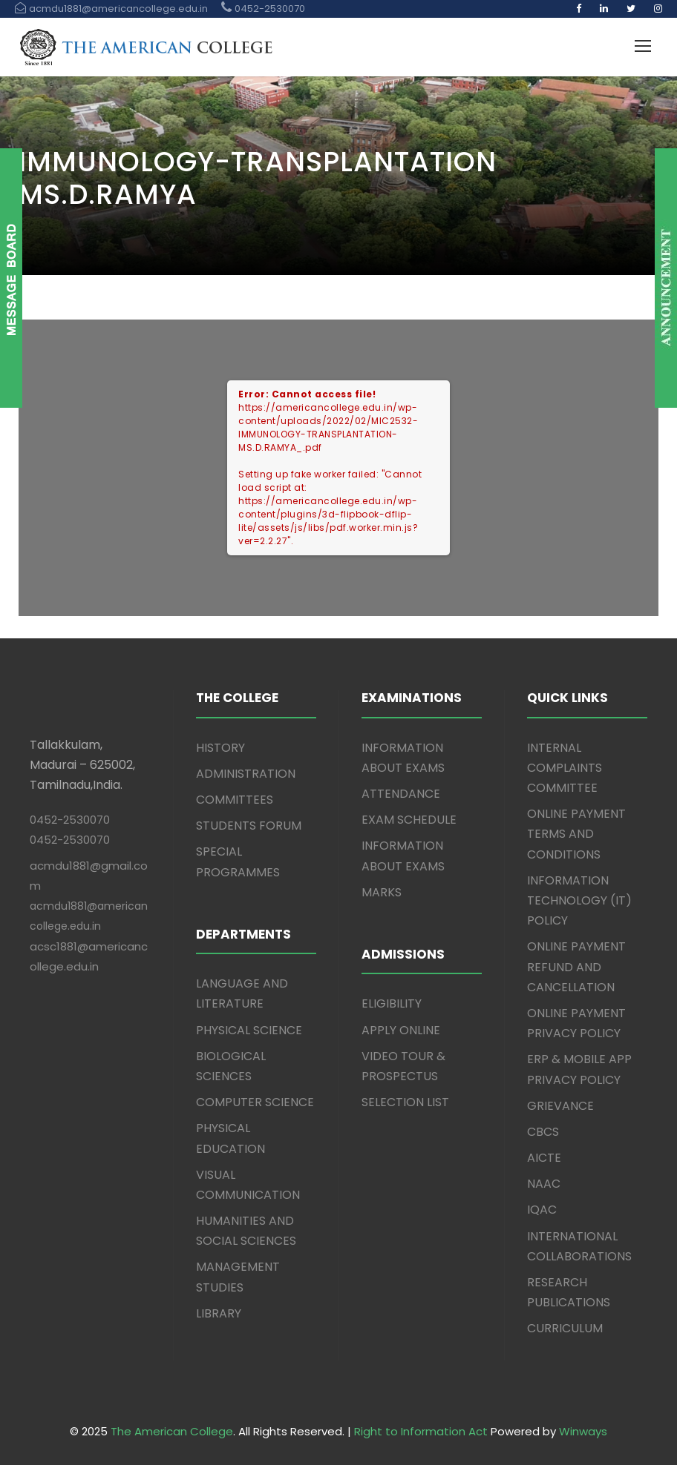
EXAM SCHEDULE (409, 819)
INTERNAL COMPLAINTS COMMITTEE (564, 767)
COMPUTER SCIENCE (255, 1102)
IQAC (542, 1209)
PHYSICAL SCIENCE (249, 1030)
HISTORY (220, 747)
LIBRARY (218, 1313)
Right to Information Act (421, 1431)
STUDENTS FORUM (248, 825)
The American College (172, 1431)
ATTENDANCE (401, 793)
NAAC (543, 1183)
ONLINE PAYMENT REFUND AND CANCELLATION (576, 966)
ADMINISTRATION (245, 773)
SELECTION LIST (405, 1102)
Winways (583, 1431)
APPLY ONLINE (401, 1030)
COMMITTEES (234, 799)
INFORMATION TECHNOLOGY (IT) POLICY (579, 900)
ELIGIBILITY (392, 1003)
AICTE (544, 1157)
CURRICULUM (565, 1328)
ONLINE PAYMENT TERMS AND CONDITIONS (576, 833)
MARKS (382, 892)
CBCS (543, 1131)
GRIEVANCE (560, 1105)
